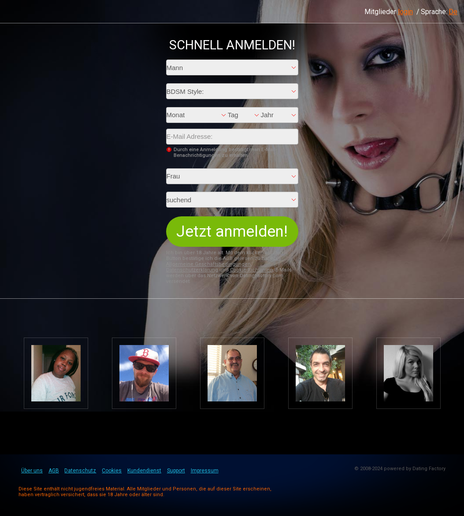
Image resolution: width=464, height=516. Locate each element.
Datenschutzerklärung (192, 270)
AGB (53, 471)
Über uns (32, 471)
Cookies (112, 471)
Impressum (205, 471)
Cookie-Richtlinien (251, 270)
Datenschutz (80, 471)
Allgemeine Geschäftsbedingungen (208, 264)
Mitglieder (388, 11)
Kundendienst (144, 471)
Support (176, 471)
